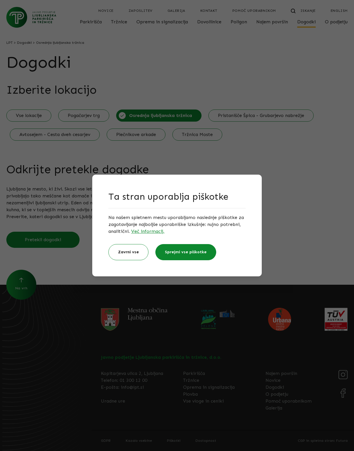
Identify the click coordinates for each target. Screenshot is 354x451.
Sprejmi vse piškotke (186, 252)
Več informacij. (147, 231)
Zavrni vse (128, 252)
